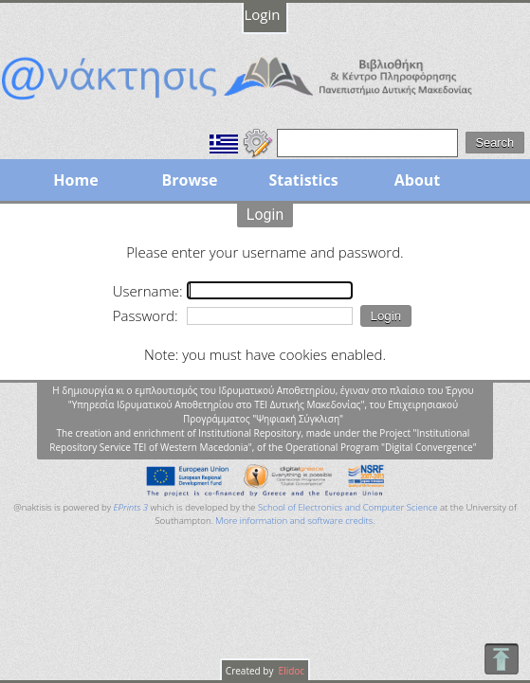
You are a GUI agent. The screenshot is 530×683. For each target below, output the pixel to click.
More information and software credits (294, 520)
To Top (501, 659)
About (417, 180)
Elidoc (290, 670)
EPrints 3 (131, 507)
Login (263, 14)
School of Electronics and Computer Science (347, 507)
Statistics (303, 180)
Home (75, 180)
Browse (189, 180)
